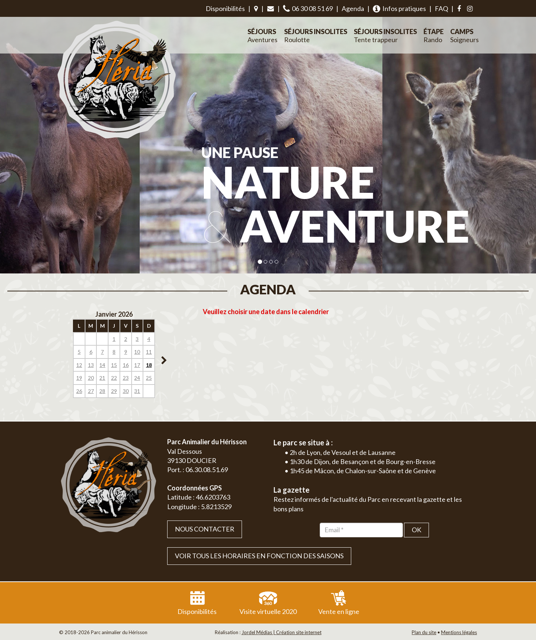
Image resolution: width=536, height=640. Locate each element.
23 (126, 378)
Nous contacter (204, 529)
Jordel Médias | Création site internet (282, 632)
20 (91, 378)
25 (149, 378)
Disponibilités (225, 8)
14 (102, 365)
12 (79, 365)
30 (126, 391)
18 (149, 365)
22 (114, 378)
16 (126, 365)
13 (91, 365)
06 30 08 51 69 (308, 8)
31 (137, 391)
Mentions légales (459, 632)
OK (416, 530)
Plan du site (424, 632)
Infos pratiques (399, 8)
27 (91, 391)
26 (79, 391)
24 (137, 378)
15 (114, 365)
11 (149, 352)
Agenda (353, 8)
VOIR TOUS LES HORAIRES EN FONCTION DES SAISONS (259, 556)
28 (102, 391)
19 (79, 378)
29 (114, 391)
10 (137, 352)
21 (102, 378)
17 (137, 365)
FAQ (441, 8)
